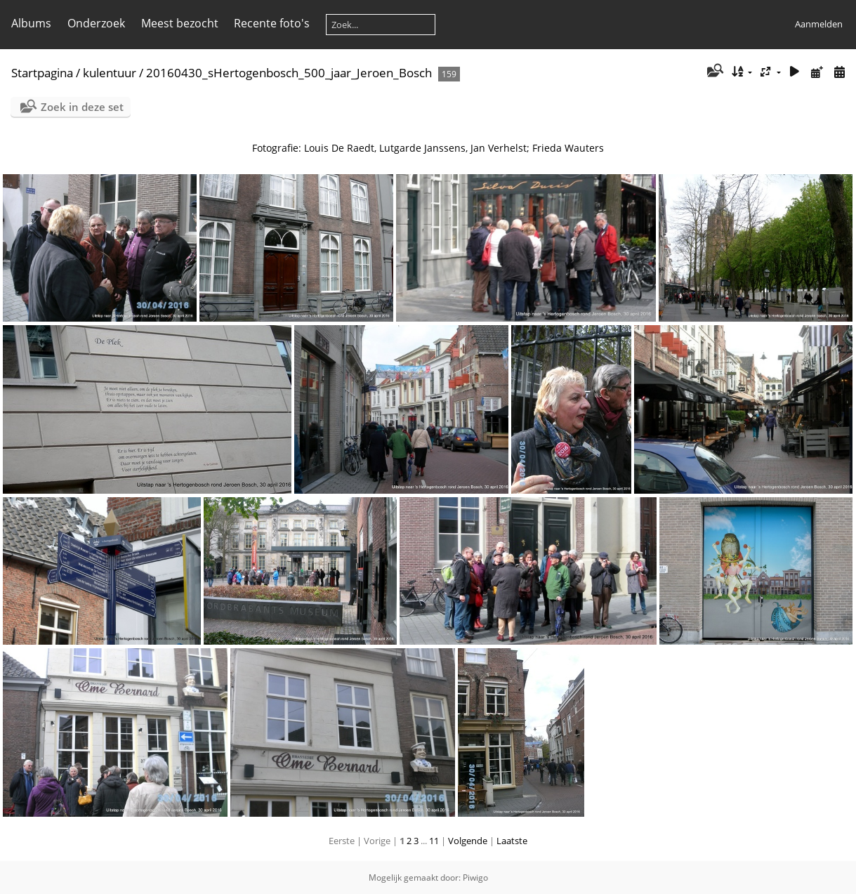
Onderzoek (96, 23)
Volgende (467, 840)
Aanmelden (819, 24)
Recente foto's (272, 23)
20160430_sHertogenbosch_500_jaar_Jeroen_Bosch (289, 73)
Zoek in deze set (82, 107)
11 (434, 840)
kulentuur (109, 73)
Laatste (511, 840)
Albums (31, 23)
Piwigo (475, 877)
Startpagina (42, 73)
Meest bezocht (179, 23)
